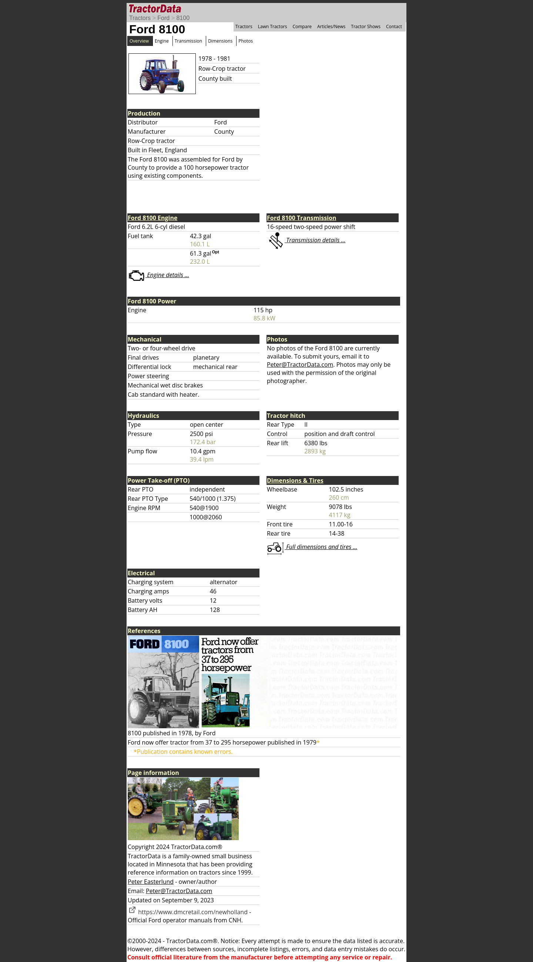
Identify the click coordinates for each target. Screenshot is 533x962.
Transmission (188, 41)
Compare (302, 26)
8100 (183, 18)
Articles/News (331, 26)
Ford (163, 18)
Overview (139, 41)
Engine (162, 41)
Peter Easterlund (151, 882)
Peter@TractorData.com (300, 364)
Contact (394, 26)
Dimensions (220, 41)
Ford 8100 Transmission (301, 218)
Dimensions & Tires (295, 480)
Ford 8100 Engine (152, 218)
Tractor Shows (366, 26)
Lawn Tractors (272, 26)
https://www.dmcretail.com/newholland (188, 912)
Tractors (140, 18)
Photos (245, 41)
